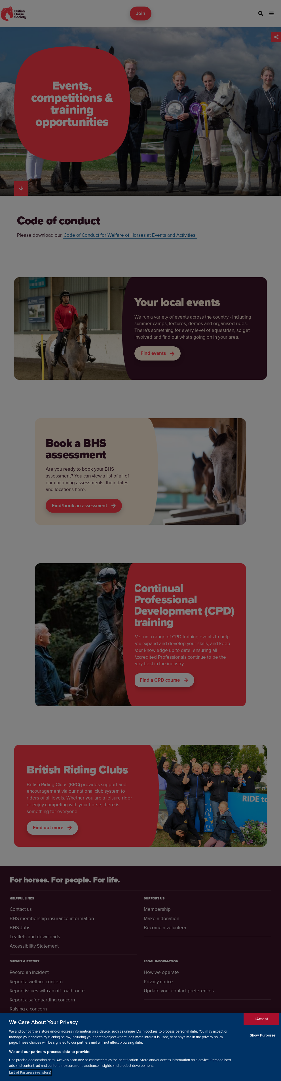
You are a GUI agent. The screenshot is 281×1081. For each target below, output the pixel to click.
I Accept (261, 1019)
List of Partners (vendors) (30, 1072)
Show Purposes (263, 1035)
